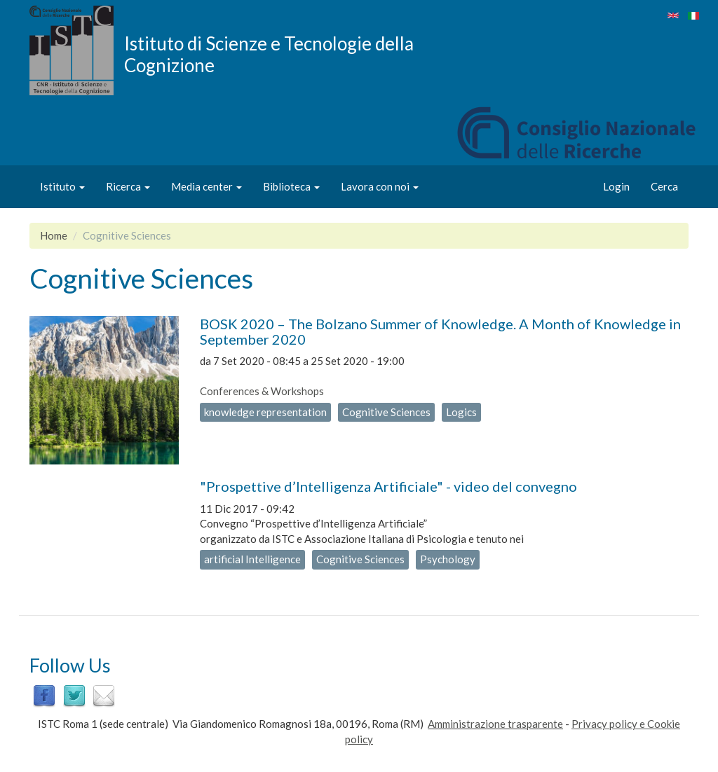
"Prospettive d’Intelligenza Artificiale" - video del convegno (388, 486)
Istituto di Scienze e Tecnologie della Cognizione (269, 54)
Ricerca (128, 186)
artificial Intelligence (252, 559)
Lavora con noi (380, 186)
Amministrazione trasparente (495, 723)
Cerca (664, 186)
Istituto (62, 186)
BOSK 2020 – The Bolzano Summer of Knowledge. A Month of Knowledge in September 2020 (440, 331)
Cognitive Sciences (386, 412)
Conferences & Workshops (262, 391)
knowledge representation (265, 412)
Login (616, 186)
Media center (206, 186)
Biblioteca (291, 186)
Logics (461, 412)
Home (53, 235)
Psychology (447, 559)
